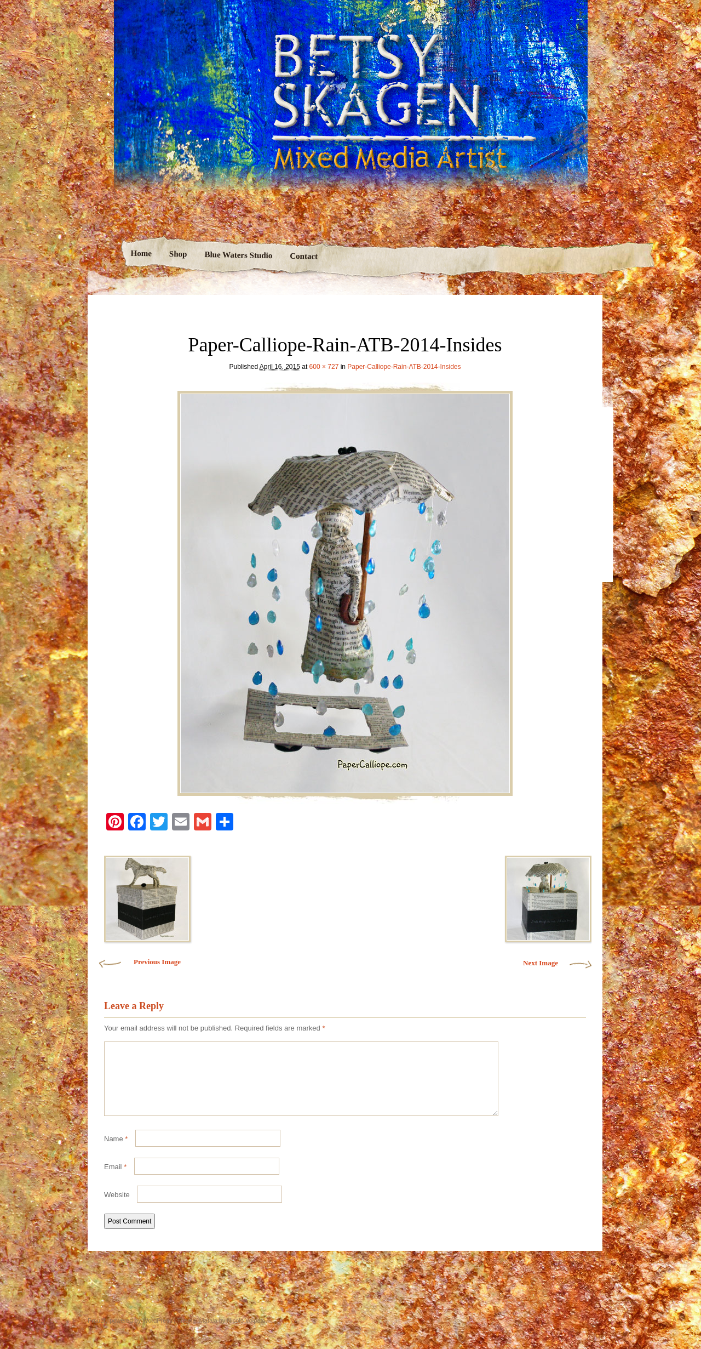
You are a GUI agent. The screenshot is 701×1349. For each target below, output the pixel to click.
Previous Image (157, 962)
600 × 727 (324, 367)
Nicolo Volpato (246, 1333)
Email (115, 1180)
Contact (304, 256)
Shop (178, 254)
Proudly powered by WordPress (130, 1333)
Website (117, 1208)
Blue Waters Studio (238, 255)
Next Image (540, 963)
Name (116, 1152)
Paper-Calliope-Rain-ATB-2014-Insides (404, 367)
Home (141, 253)
